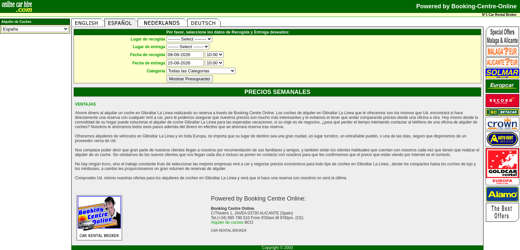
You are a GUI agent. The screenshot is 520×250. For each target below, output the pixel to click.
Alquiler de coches (227, 222)
